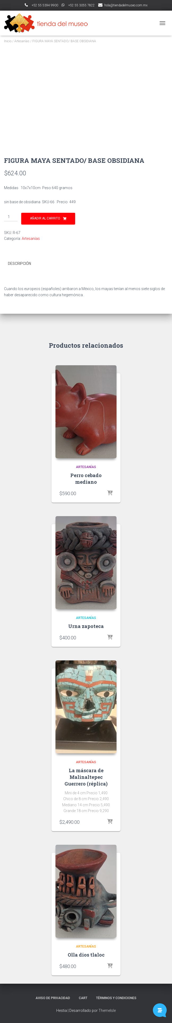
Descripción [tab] (19, 263)
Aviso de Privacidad (53, 998)
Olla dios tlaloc (86, 955)
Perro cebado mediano (86, 478)
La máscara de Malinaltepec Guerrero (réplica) (86, 777)
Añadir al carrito (45, 218)
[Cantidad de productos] (11, 217)
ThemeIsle (107, 1010)
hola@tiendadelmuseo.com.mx (126, 5)
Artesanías (21, 41)
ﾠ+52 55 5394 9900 (41, 5)
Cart (83, 998)
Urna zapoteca (86, 626)
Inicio (7, 41)
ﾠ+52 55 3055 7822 (78, 5)
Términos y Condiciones (116, 998)
